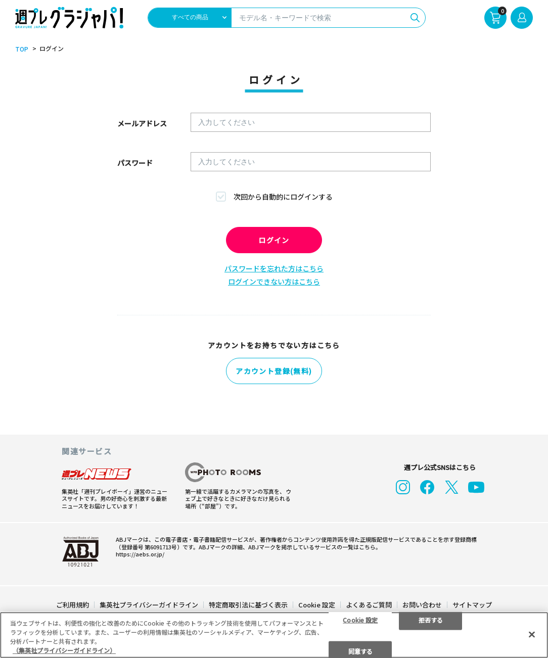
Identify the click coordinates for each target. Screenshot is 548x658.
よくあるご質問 (369, 604)
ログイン (274, 240)
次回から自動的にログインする (283, 197)
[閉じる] (532, 634)
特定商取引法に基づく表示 (248, 604)
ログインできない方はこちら (274, 281)
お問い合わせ (422, 604)
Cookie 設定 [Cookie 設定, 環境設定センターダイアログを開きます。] (360, 619)
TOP (21, 49)
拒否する (431, 619)
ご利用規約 (72, 604)
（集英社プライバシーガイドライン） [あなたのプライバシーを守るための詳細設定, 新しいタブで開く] (64, 650)
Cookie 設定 (316, 604)
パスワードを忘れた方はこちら (274, 268)
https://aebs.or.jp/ (140, 553)
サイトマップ (472, 604)
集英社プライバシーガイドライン (149, 604)
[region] (274, 635)
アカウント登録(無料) (274, 371)
